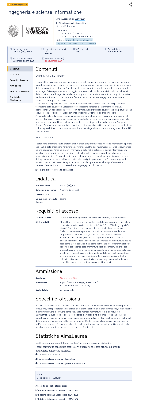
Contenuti (15, 68)
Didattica (14, 74)
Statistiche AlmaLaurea (15, 98)
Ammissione (15, 85)
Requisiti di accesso (19, 80)
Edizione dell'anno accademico (57, 390)
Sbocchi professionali (20, 91)
